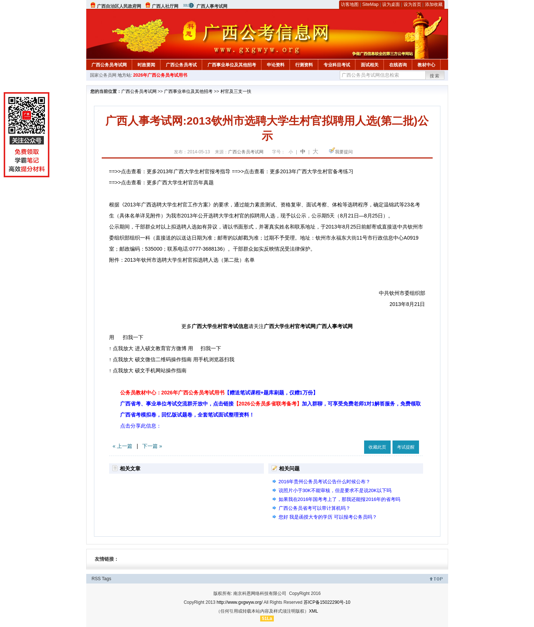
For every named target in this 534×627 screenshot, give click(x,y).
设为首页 (412, 4)
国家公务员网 (103, 75)
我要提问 (344, 151)
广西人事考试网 (211, 6)
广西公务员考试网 (109, 64)
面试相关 (369, 64)
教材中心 (426, 64)
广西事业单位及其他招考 (231, 64)
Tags (106, 578)
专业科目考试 (337, 64)
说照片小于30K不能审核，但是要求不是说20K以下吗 (335, 490)
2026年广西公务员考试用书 (160, 75)
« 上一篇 (123, 446)
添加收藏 (434, 4)
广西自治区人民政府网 (119, 6)
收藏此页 (377, 447)
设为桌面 (391, 4)
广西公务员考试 (181, 64)
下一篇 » (152, 446)
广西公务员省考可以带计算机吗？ (314, 508)
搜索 (435, 76)
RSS (96, 578)
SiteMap (370, 4)
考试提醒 (406, 447)
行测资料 (304, 64)
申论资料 (276, 64)
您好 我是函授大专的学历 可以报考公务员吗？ (328, 517)
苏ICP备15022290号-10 (327, 602)
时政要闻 (146, 64)
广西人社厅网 (165, 6)
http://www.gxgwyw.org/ (240, 602)
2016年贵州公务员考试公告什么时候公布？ (325, 481)
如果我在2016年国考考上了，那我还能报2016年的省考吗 (340, 499)
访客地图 (350, 4)
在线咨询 (398, 64)
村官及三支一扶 (235, 91)
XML (313, 611)
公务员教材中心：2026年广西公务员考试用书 (219, 393)
